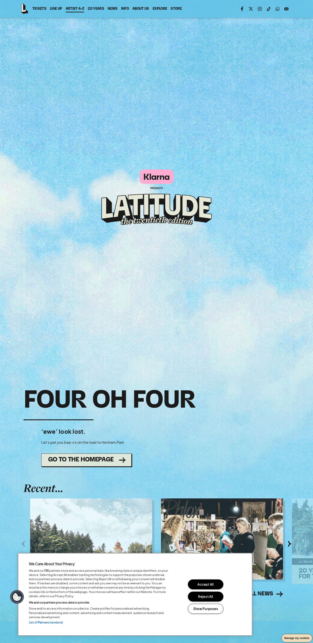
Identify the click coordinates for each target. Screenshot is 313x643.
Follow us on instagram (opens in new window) (259, 8)
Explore (160, 9)
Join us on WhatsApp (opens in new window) (277, 8)
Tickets (39, 9)
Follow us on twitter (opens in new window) (250, 8)
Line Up (56, 9)
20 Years (96, 9)
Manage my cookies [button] (296, 638)
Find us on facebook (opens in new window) (242, 8)
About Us (140, 9)
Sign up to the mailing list (286, 8)
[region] (135, 594)
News (112, 9)
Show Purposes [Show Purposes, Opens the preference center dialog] (205, 609)
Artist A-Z (75, 9)
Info (125, 9)
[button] (17, 597)
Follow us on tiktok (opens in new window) (268, 8)
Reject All (205, 596)
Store (176, 9)
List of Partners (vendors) (46, 622)
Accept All (205, 584)
